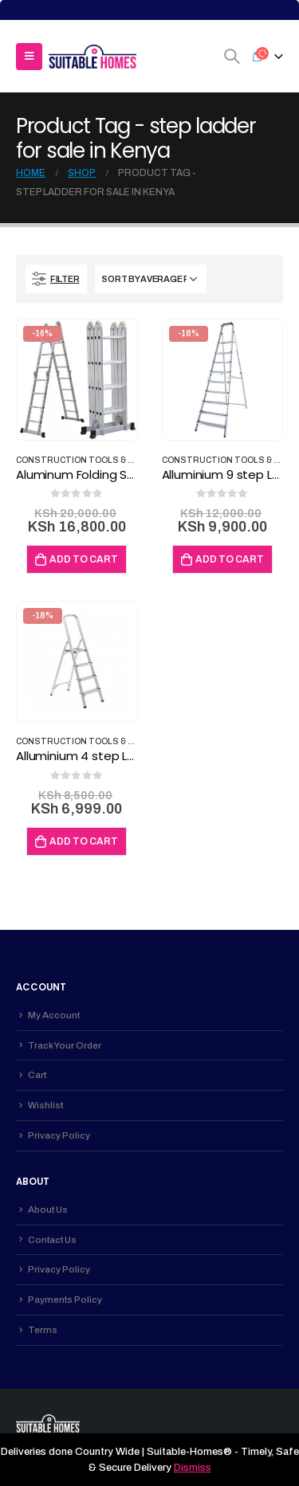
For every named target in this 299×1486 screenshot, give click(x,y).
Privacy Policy (59, 1135)
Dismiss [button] (192, 1467)
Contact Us (52, 1240)
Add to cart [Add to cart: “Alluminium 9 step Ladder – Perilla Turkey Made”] (229, 559)
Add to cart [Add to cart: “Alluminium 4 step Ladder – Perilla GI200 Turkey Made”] (83, 841)
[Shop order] (151, 279)
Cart (37, 1075)
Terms (42, 1330)
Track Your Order (64, 1045)
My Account (54, 1015)
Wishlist (45, 1105)
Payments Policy (65, 1299)
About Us (48, 1209)
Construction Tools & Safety (88, 460)
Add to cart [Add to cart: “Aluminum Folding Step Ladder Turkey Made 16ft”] (83, 559)
